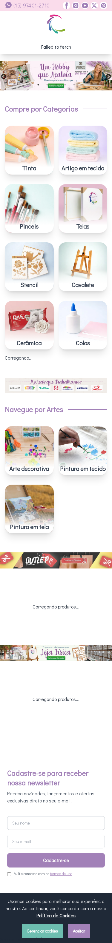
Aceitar (79, 931)
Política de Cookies (56, 915)
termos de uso (61, 804)
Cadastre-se (56, 791)
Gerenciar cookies (42, 931)
